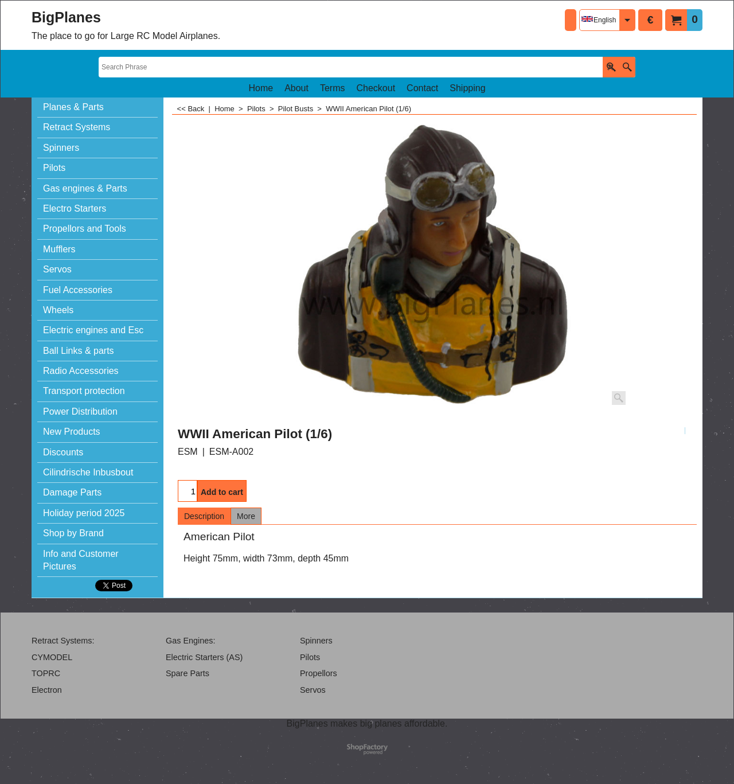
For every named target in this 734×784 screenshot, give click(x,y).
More (246, 516)
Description (204, 516)
